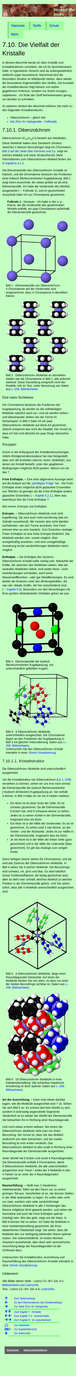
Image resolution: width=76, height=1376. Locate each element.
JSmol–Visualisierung (42, 752)
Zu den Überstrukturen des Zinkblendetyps (38, 1302)
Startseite (18, 25)
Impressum (13, 1350)
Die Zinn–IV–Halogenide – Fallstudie (33, 121)
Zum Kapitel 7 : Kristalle (27, 1311)
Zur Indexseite (22, 1333)
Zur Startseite (21, 1325)
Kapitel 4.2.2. (43, 495)
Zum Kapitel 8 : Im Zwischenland (32, 1319)
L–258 (15, 389)
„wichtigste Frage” (43, 483)
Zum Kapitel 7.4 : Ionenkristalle (31, 1315)
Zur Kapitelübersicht (25, 1329)
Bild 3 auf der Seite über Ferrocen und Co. (29, 151)
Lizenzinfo (47, 1289)
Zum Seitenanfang (24, 1298)
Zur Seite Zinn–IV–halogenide (31, 1306)
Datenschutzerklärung (35, 1350)
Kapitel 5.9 (14, 589)
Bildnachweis (29, 389)
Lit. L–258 (63, 779)
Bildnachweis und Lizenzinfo (20, 1285)
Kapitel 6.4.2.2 (14, 163)
